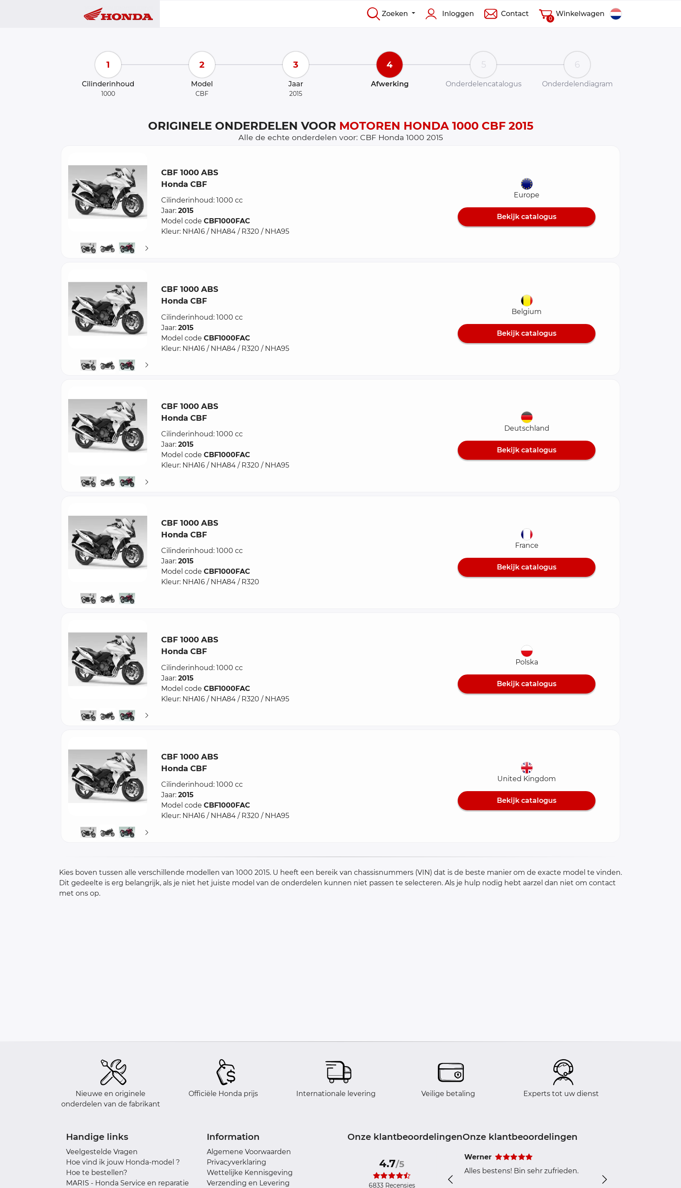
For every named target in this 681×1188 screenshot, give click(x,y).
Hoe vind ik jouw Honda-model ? (123, 1162)
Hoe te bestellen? (96, 1172)
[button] (107, 192)
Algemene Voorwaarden (249, 1152)
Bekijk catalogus (526, 217)
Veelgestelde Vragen (102, 1152)
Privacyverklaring (236, 1162)
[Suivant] (146, 248)
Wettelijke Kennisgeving (250, 1172)
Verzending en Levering (248, 1183)
